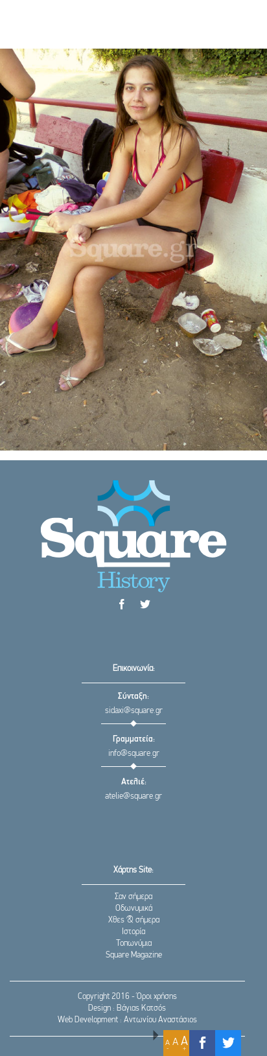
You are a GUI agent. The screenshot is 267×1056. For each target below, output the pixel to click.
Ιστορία (133, 932)
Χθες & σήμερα (133, 920)
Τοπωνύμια (134, 943)
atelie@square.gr (133, 796)
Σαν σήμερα (133, 897)
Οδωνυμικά (133, 908)
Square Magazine (134, 955)
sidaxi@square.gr (134, 711)
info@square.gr (133, 753)
